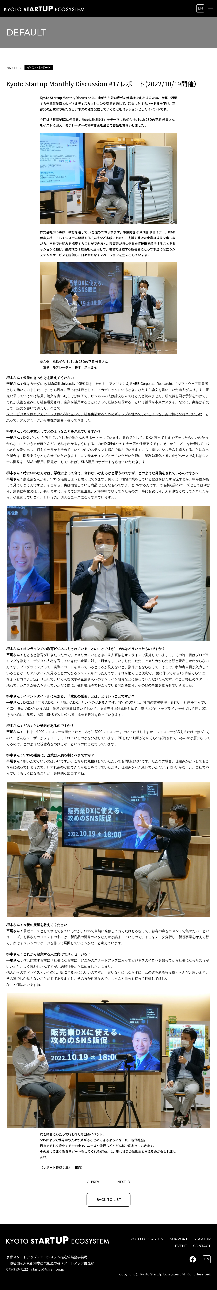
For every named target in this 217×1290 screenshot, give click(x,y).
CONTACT (202, 1246)
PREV (95, 1181)
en (200, 8)
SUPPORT (179, 1239)
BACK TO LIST (108, 1200)
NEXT (121, 1181)
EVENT (181, 1246)
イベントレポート (39, 67)
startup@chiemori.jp (47, 1269)
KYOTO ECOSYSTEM (146, 1239)
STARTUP (202, 1239)
